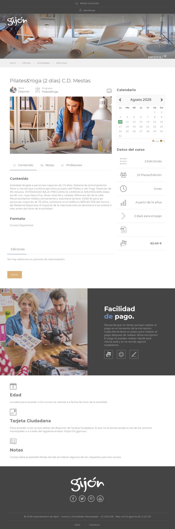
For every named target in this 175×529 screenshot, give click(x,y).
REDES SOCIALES (89, 3)
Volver (14, 274)
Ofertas (26, 63)
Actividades (43, 63)
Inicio (13, 63)
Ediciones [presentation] (18, 249)
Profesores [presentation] (71, 165)
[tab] (23, 165)
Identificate (89, 10)
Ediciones (61, 63)
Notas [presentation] (47, 165)
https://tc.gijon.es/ (75, 431)
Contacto (94, 524)
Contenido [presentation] (23, 165)
